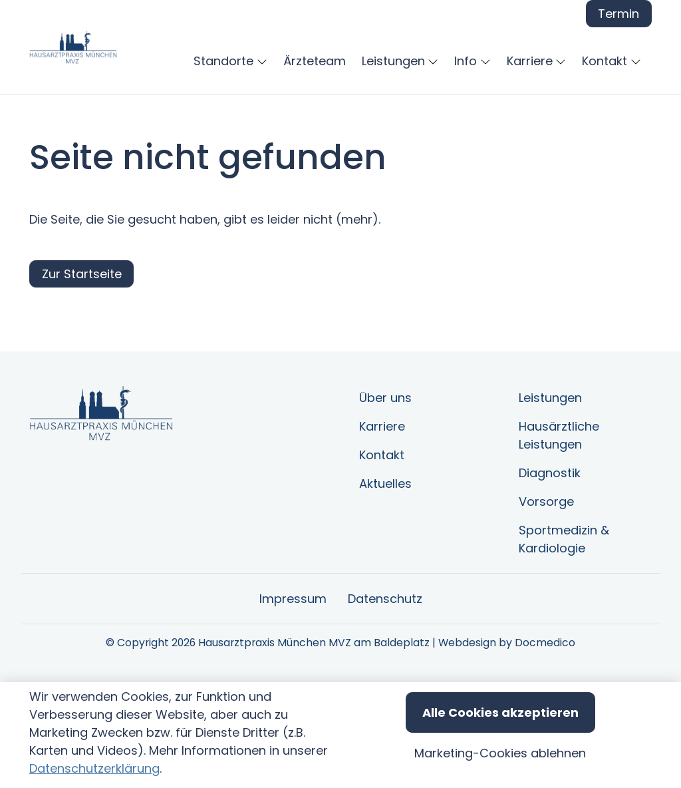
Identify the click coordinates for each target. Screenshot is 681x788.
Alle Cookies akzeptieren (500, 712)
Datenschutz (385, 665)
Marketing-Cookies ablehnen (500, 753)
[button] (467, 60)
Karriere (382, 493)
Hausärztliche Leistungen (559, 502)
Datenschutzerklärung (94, 768)
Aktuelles (385, 550)
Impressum (293, 665)
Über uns (385, 464)
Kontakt (381, 521)
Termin (618, 13)
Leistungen (550, 464)
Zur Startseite (82, 340)
